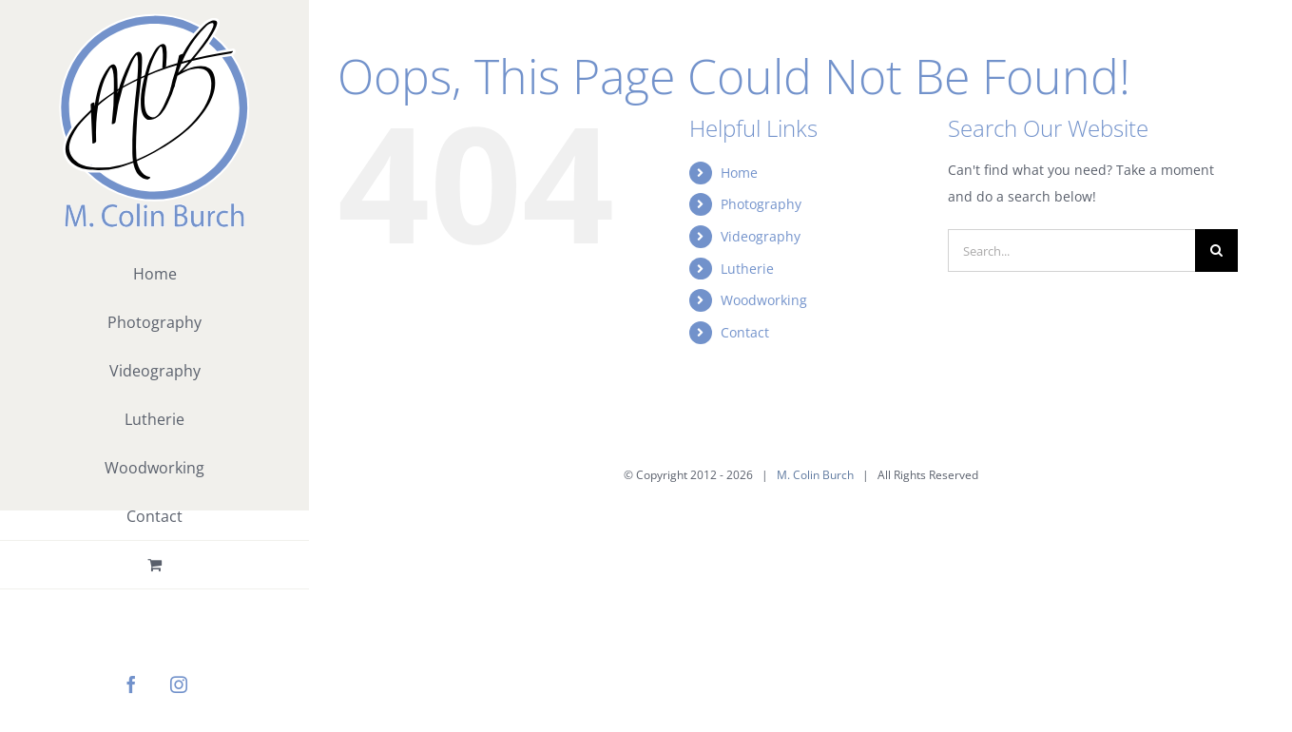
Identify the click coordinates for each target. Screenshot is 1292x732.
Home (739, 173)
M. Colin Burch (815, 475)
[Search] (1216, 250)
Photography (761, 204)
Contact (745, 332)
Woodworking (764, 300)
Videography (760, 236)
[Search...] (1071, 250)
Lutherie (747, 269)
